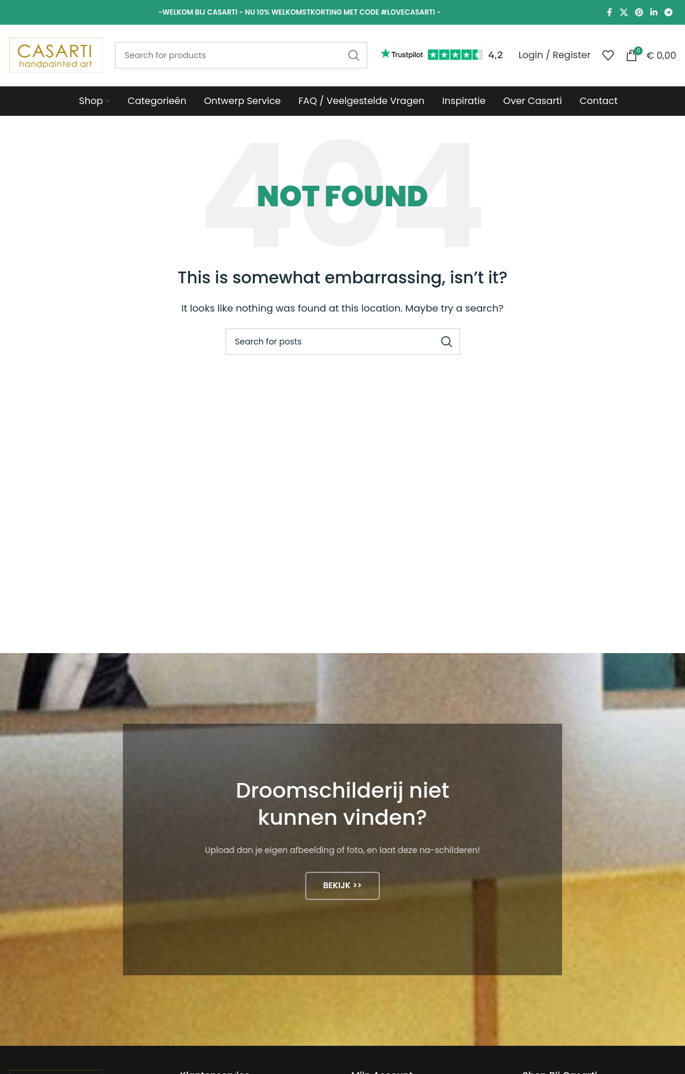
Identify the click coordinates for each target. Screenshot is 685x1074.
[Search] (241, 55)
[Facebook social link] (609, 13)
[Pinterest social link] (639, 13)
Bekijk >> (342, 885)
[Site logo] (56, 54)
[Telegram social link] (668, 13)
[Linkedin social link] (654, 13)
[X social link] (623, 13)
